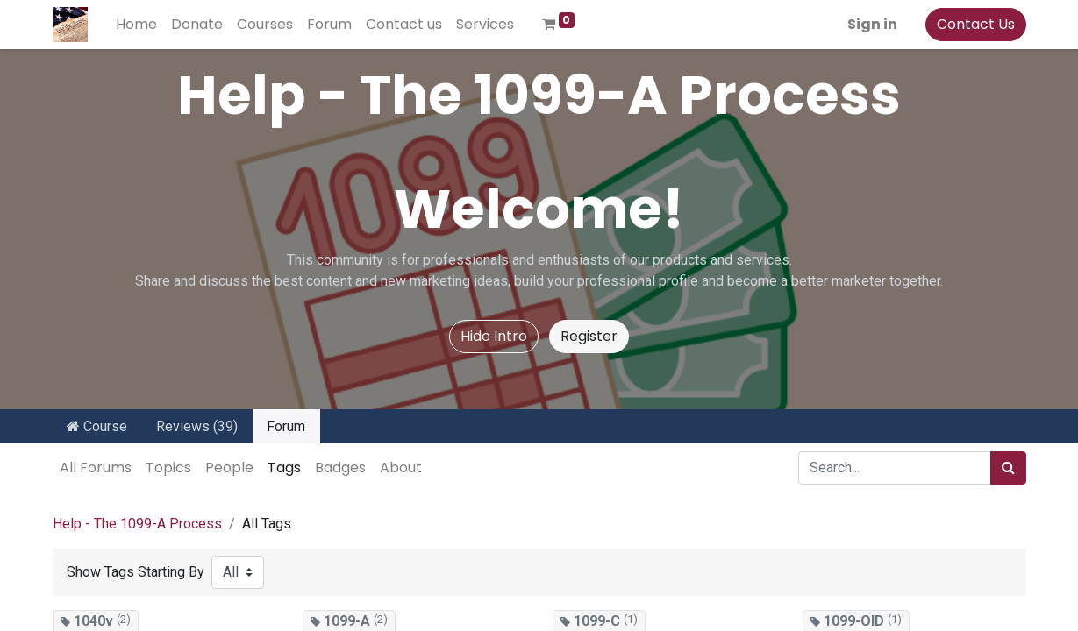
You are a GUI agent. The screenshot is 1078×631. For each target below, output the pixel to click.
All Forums (96, 467)
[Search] (1008, 468)
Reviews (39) (197, 426)
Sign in (872, 24)
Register (589, 336)
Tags (284, 467)
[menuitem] (136, 24)
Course (97, 426)
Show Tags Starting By (135, 572)
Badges (340, 467)
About (401, 467)
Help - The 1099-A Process (137, 523)
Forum (286, 426)
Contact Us (976, 24)
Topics (168, 467)
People (229, 467)
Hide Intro (493, 336)
